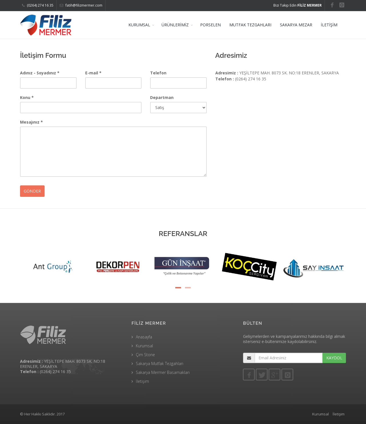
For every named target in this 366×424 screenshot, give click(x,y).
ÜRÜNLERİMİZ (175, 24)
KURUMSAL (139, 24)
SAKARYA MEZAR (296, 24)
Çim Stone (145, 354)
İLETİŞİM (329, 24)
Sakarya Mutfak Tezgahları (159, 363)
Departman (162, 97)
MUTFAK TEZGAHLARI (250, 24)
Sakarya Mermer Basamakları (163, 372)
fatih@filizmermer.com (81, 5)
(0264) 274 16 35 (37, 5)
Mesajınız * (31, 122)
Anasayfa (144, 337)
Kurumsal (144, 345)
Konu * (27, 97)
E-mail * (93, 73)
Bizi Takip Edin (297, 5)
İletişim (142, 381)
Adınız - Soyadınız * (39, 73)
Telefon (158, 73)
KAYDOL (334, 357)
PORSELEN (210, 24)
